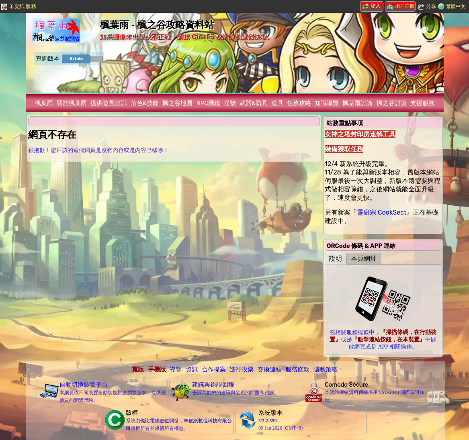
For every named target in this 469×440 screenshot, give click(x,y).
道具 (277, 103)
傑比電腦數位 (154, 421)
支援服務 (422, 103)
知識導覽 (327, 103)
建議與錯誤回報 (213, 384)
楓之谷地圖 (177, 103)
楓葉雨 (44, 103)
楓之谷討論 (392, 103)
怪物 (230, 103)
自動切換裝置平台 (83, 384)
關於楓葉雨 (72, 103)
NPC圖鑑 (208, 103)
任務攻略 (299, 103)
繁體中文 (455, 6)
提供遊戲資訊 (108, 103)
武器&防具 (254, 103)
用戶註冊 (400, 6)
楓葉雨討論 (357, 103)
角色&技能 (145, 103)
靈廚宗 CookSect (381, 212)
